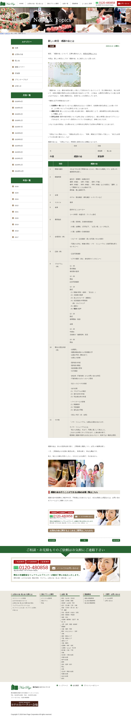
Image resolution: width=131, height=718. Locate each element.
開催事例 (75, 3)
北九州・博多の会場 (67, 671)
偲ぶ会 (17, 60)
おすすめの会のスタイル (20, 600)
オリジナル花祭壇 (46, 598)
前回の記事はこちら (90, 53)
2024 (16, 199)
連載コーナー (20, 67)
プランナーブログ (21, 79)
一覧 (84, 540)
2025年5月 (19, 139)
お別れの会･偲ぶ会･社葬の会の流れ (23, 603)
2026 (16, 186)
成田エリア (64, 641)
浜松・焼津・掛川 (66, 664)
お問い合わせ (124, 3)
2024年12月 (19, 171)
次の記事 (52, 540)
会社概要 (76, 685)
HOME (21, 3)
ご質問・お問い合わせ (112, 594)
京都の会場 (64, 657)
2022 (16, 205)
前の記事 (116, 540)
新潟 (62, 678)
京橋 (62, 652)
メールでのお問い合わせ (68, 568)
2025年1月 (19, 165)
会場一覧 (65, 3)
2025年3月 (19, 152)
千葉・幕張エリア (66, 638)
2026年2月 (19, 114)
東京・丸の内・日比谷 (68, 598)
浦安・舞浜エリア (66, 636)
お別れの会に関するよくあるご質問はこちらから (71, 530)
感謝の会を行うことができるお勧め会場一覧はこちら (74, 492)
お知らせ (18, 86)
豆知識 (52, 46)
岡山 (62, 666)
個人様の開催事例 (90, 603)
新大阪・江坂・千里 (67, 650)
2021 (16, 212)
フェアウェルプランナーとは (21, 605)
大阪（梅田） (65, 643)
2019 (16, 224)
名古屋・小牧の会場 (67, 655)
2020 (16, 218)
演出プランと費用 (53, 3)
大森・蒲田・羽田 (66, 629)
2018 (16, 231)
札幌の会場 (64, 674)
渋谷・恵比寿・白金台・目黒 (69, 612)
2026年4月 (19, 101)
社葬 (16, 48)
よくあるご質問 (87, 3)
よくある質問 (109, 598)
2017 (16, 237)
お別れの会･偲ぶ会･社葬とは (22, 594)
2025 (16, 193)
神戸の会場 (64, 659)
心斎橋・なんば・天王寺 (68, 648)
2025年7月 (19, 127)
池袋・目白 (64, 617)
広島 (62, 669)
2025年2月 (19, 158)
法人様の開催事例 (90, 600)
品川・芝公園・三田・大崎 (69, 605)
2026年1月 (19, 120)
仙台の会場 (64, 676)
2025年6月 (19, 133)
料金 (42, 603)
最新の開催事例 (89, 598)
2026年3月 (19, 108)
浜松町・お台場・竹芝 (68, 603)
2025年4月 (19, 146)
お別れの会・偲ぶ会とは (35, 3)
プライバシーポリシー (91, 685)
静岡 (62, 662)
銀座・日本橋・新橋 (67, 600)
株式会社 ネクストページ (30, 687)
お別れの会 (19, 54)
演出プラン (44, 600)
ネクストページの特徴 (19, 598)
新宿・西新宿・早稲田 (68, 615)
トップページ (63, 685)
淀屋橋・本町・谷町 (67, 645)
